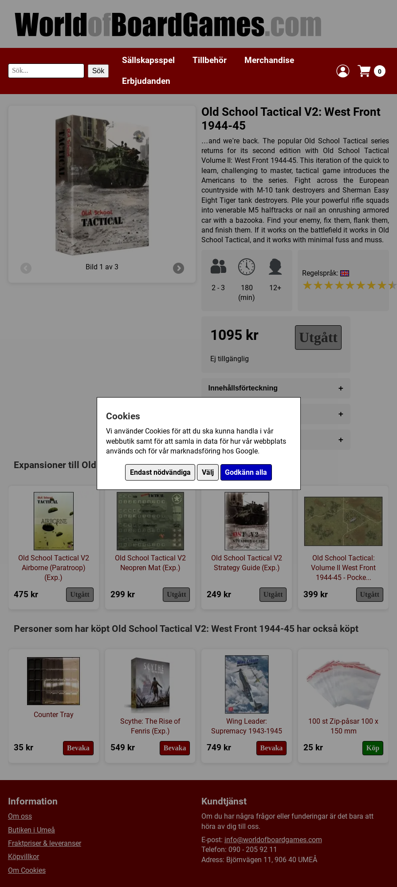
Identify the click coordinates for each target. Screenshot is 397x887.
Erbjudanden (146, 81)
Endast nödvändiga (160, 472)
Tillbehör (210, 60)
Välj (208, 472)
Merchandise (269, 60)
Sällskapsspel (148, 60)
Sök (98, 71)
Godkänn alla (246, 472)
